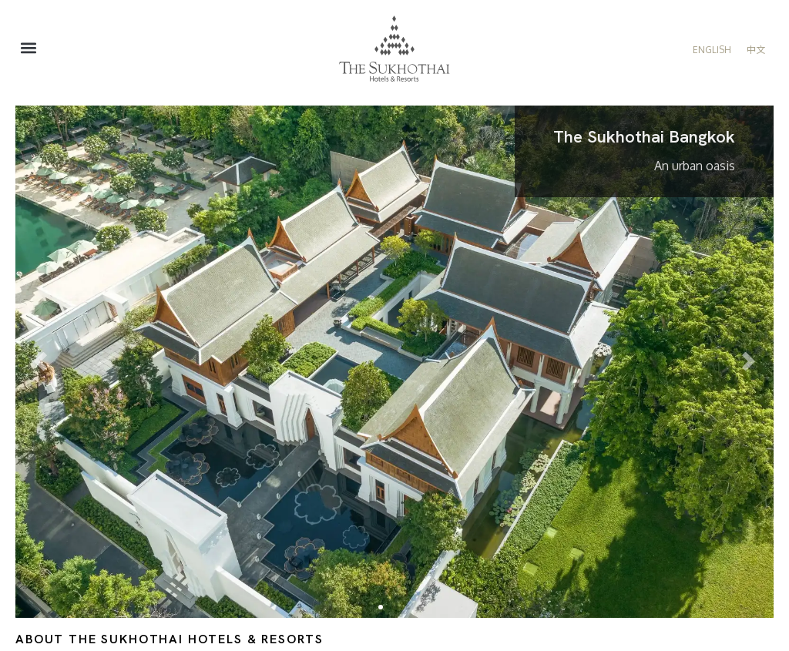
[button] (28, 48)
